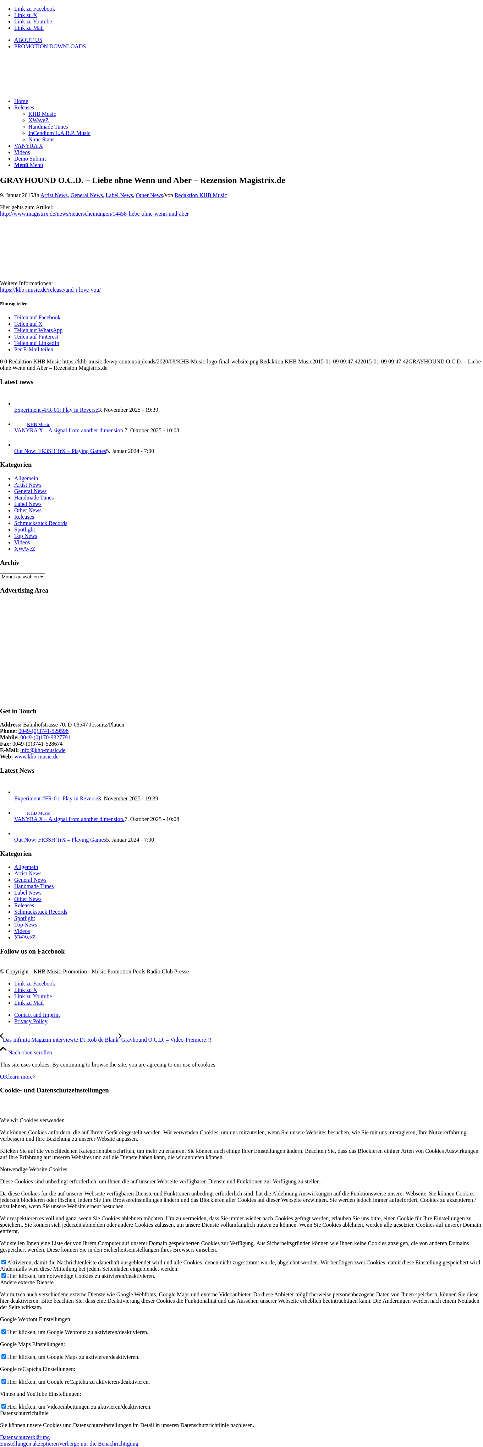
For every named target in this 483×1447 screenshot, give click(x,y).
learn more (20, 1077)
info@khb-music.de (42, 750)
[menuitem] (248, 40)
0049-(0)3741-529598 (43, 731)
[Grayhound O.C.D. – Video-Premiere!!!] (165, 1040)
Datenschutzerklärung (25, 1437)
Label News (119, 195)
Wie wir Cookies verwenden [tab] (32, 1120)
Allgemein (26, 478)
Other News (149, 195)
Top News (25, 536)
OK (4, 1077)
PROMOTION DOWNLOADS (50, 46)
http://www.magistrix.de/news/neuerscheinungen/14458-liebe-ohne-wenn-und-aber (94, 214)
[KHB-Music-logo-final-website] (53, 89)
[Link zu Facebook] (34, 9)
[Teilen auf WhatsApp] (38, 330)
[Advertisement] (213, 651)
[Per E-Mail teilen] (33, 349)
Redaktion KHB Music (201, 195)
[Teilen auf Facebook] (37, 317)
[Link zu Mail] (29, 28)
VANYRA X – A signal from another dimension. (69, 430)
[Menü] (28, 165)
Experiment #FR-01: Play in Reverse (56, 410)
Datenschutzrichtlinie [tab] (24, 1413)
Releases (24, 517)
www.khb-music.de (36, 757)
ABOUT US (28, 40)
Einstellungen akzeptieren (29, 1444)
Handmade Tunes (34, 498)
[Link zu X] (25, 15)
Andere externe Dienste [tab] (27, 1282)
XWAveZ (24, 549)
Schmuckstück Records (40, 523)
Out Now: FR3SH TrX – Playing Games (60, 451)
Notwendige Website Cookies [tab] (33, 1169)
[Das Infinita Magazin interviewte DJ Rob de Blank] (59, 1040)
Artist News (54, 195)
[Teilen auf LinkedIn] (36, 343)
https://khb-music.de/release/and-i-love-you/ (50, 290)
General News (87, 195)
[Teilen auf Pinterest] (36, 337)
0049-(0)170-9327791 (45, 737)
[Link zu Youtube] (33, 21)
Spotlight (24, 530)
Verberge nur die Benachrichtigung (98, 1444)
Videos (22, 542)
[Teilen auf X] (28, 324)
